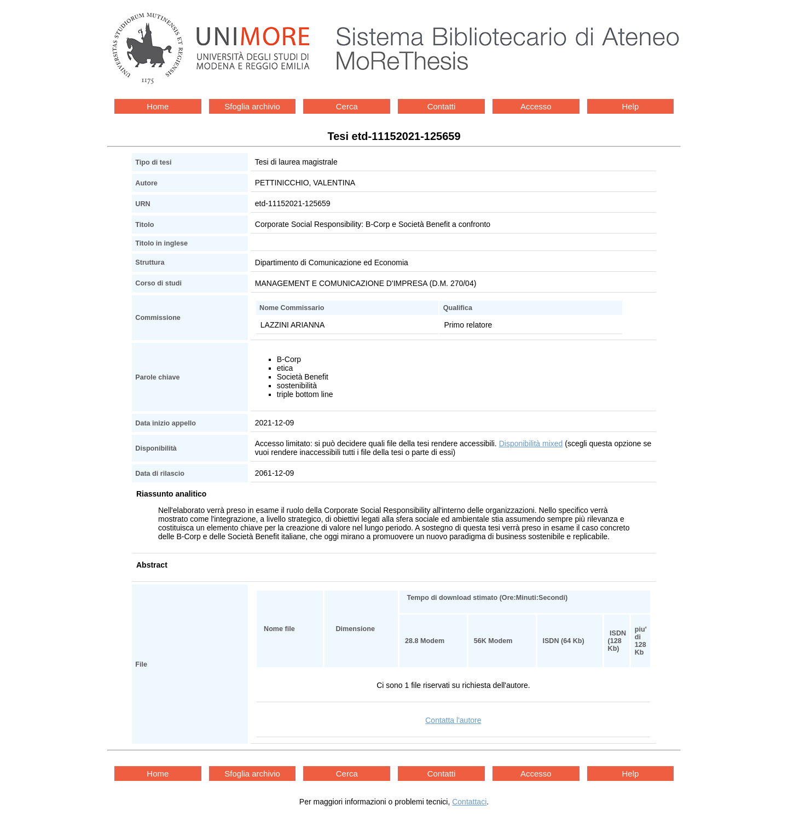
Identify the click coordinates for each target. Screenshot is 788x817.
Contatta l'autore (453, 720)
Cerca (347, 106)
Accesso (536, 106)
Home (158, 106)
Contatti (441, 106)
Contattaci (469, 801)
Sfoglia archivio (252, 106)
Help (630, 106)
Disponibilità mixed (531, 443)
